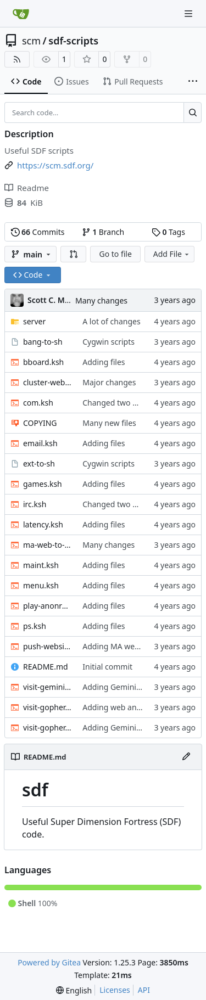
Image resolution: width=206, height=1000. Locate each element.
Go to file (115, 254)
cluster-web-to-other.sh (47, 382)
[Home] (20, 14)
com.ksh (38, 402)
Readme (26, 187)
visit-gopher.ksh (47, 707)
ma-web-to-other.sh (47, 545)
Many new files (109, 423)
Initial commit (107, 666)
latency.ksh (43, 524)
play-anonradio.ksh (47, 605)
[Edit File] (186, 757)
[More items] (193, 82)
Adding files (103, 362)
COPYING (40, 423)
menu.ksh (41, 585)
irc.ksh (34, 504)
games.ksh (42, 484)
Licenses (114, 990)
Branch (103, 232)
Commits (38, 232)
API (144, 990)
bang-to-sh (43, 341)
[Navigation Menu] (190, 13)
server (34, 321)
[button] (73, 254)
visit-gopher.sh (47, 727)
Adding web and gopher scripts (138, 707)
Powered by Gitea (49, 962)
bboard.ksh (43, 362)
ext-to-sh (39, 463)
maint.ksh (41, 565)
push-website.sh (47, 646)
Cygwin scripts (108, 341)
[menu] (74, 990)
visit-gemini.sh (47, 687)
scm (31, 40)
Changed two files (114, 402)
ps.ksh (34, 626)
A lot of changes (111, 321)
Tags (168, 232)
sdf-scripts (73, 40)
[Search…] (192, 112)
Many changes (101, 300)
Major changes (109, 382)
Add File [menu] (172, 254)
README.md (45, 666)
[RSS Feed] (17, 59)
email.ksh (40, 443)
